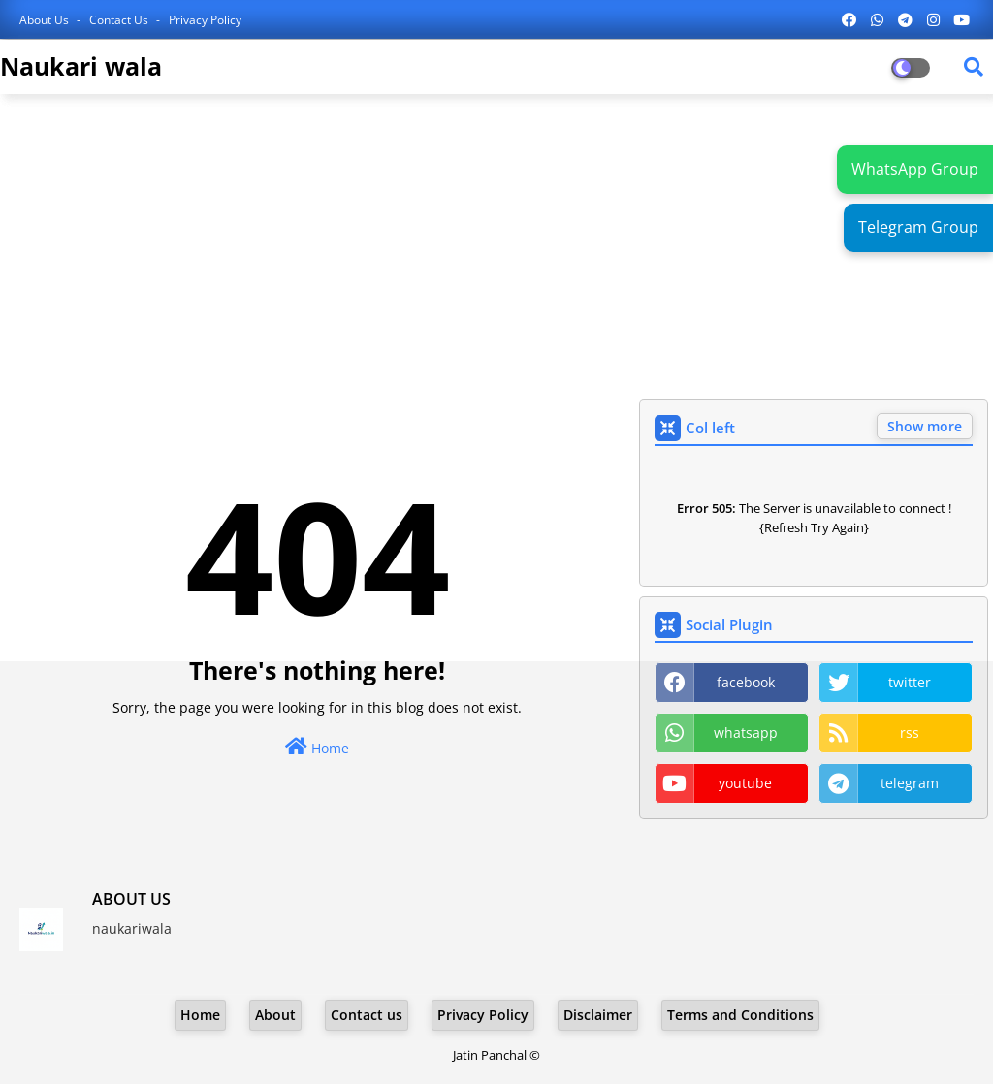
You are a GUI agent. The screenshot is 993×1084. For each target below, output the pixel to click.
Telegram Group (918, 227)
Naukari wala (81, 65)
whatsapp (746, 732)
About (275, 1014)
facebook (746, 682)
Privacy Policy (205, 20)
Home (317, 747)
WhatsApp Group (914, 168)
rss (909, 732)
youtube (745, 783)
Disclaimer (597, 1014)
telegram (910, 783)
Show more (924, 426)
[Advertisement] (496, 249)
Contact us (120, 20)
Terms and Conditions (740, 1014)
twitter (909, 682)
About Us (45, 20)
